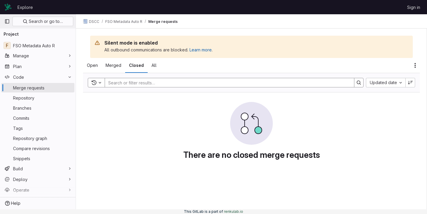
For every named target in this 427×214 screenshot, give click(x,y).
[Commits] (37, 118)
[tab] (92, 65)
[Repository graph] (37, 138)
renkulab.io (233, 211)
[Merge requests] (37, 87)
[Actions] (415, 65)
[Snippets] (37, 158)
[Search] (226, 82)
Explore (25, 7)
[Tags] (37, 128)
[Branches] (37, 108)
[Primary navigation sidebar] (7, 21)
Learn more (200, 49)
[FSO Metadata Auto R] (37, 45)
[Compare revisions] (37, 148)
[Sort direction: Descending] (410, 82)
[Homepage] (8, 7)
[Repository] (37, 98)
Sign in (413, 7)
